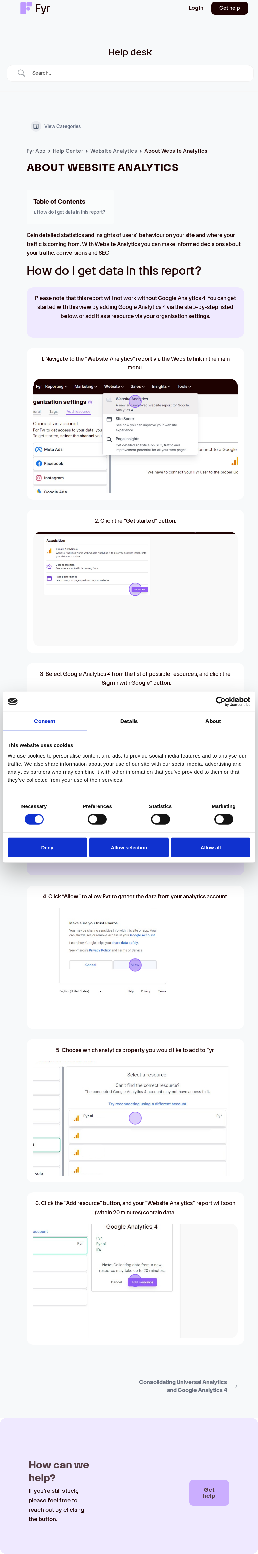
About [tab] (213, 721)
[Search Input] (138, 73)
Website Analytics (113, 151)
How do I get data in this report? (71, 212)
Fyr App (36, 151)
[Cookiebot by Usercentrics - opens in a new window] (220, 702)
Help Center (68, 151)
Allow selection (129, 847)
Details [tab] (129, 721)
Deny (47, 847)
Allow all (211, 847)
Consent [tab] (44, 721)
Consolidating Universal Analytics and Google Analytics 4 (188, 1386)
